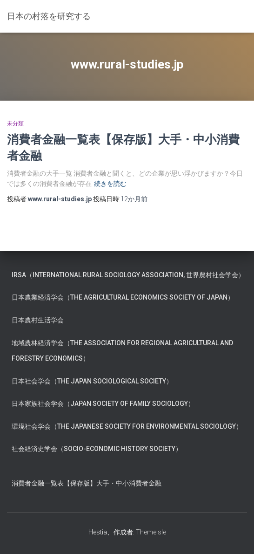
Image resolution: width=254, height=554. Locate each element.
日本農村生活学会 (38, 320)
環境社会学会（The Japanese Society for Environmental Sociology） (127, 426)
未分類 (15, 123)
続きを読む (110, 183)
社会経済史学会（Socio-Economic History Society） (97, 448)
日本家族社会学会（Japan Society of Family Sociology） (103, 403)
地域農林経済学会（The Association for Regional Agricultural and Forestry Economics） (122, 350)
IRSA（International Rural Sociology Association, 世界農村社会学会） (128, 275)
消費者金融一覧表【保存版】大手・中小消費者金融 (86, 483)
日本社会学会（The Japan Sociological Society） (92, 381)
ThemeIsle (151, 532)
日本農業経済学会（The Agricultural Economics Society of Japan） (123, 297)
